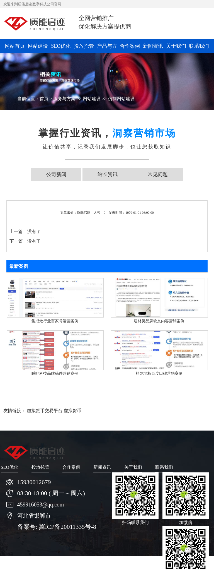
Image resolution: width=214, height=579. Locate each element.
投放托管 (84, 46)
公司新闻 (56, 174)
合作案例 (130, 46)
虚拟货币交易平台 (44, 410)
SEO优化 (60, 46)
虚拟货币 (72, 410)
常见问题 (158, 174)
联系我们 (199, 46)
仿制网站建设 (121, 98)
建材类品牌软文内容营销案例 (159, 321)
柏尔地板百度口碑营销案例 (159, 373)
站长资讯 (108, 174)
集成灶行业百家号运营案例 (54, 321)
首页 (44, 98)
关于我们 (176, 46)
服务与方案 (64, 98)
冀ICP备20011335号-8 (67, 526)
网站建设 (38, 46)
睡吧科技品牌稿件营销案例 (54, 373)
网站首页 (15, 46)
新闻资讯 (153, 46)
